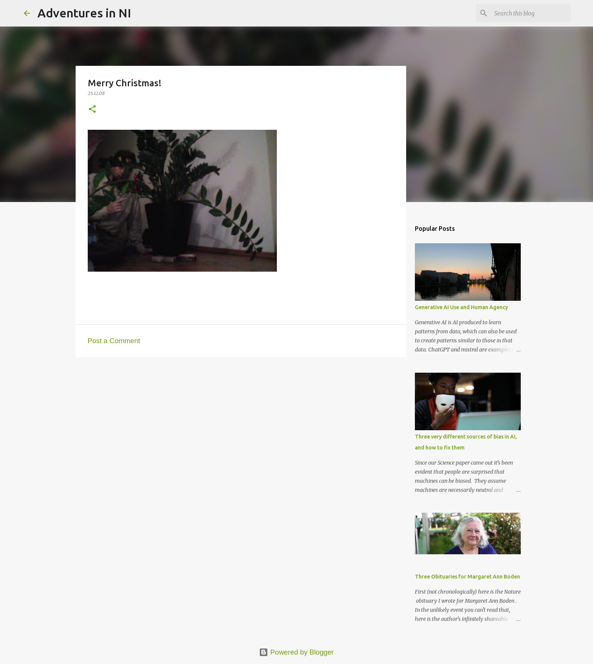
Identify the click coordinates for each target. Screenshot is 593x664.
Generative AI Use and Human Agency (461, 307)
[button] (92, 109)
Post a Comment (114, 341)
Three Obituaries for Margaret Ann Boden (467, 577)
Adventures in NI (84, 13)
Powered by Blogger (296, 652)
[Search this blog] (531, 13)
